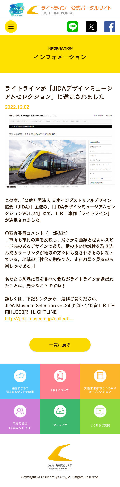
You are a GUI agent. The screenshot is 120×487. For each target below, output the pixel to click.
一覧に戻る (60, 345)
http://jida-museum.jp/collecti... (39, 318)
